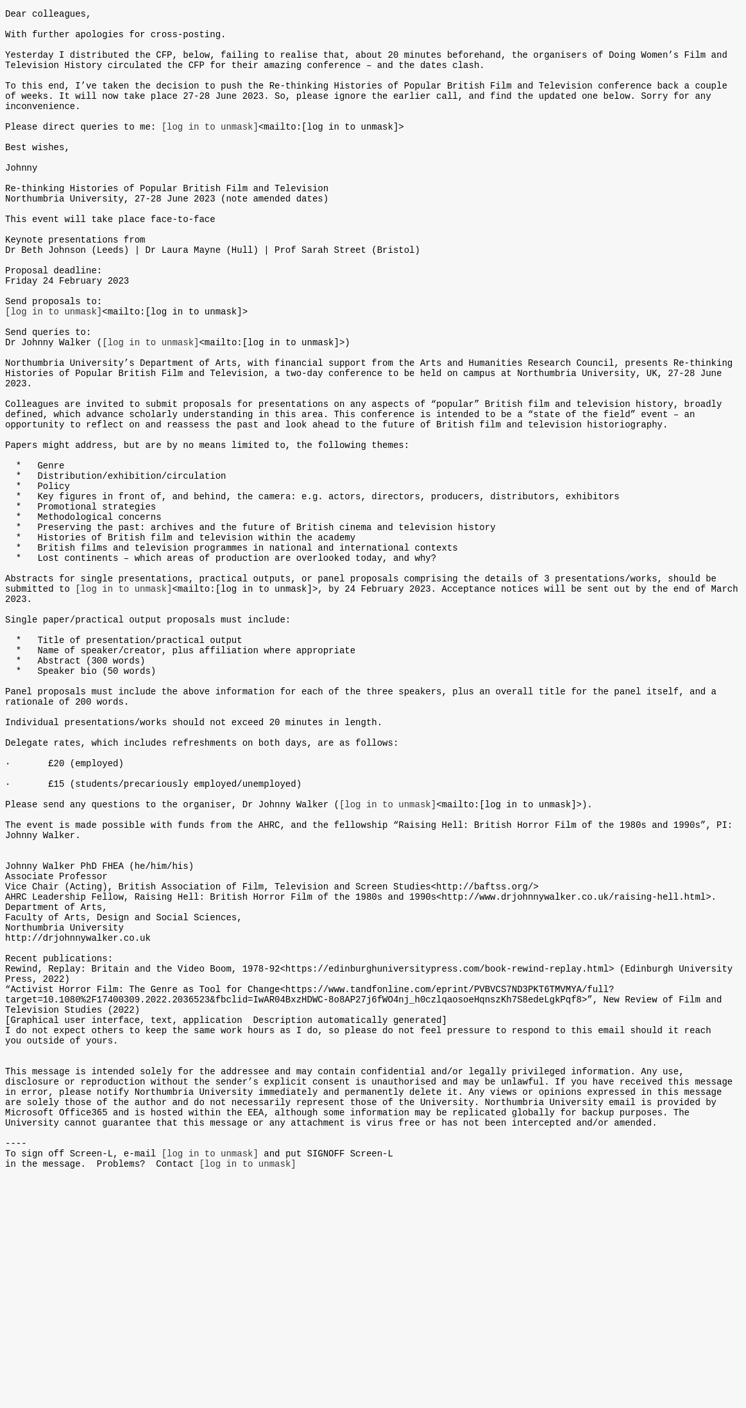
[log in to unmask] (210, 149)
